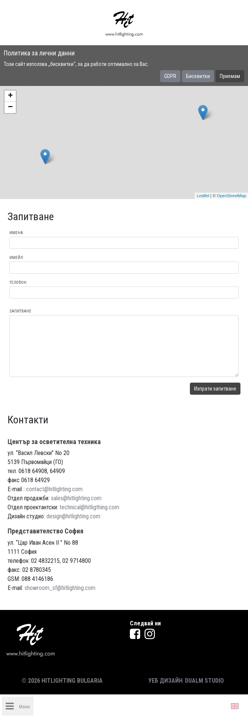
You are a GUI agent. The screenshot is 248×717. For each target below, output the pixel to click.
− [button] (10, 107)
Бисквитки (198, 76)
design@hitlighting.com (73, 516)
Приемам (230, 76)
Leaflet (203, 195)
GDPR (170, 76)
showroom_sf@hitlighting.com (60, 587)
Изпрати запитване (215, 389)
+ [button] (10, 96)
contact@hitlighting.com (54, 489)
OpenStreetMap (231, 195)
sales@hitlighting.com (76, 498)
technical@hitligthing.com (89, 507)
